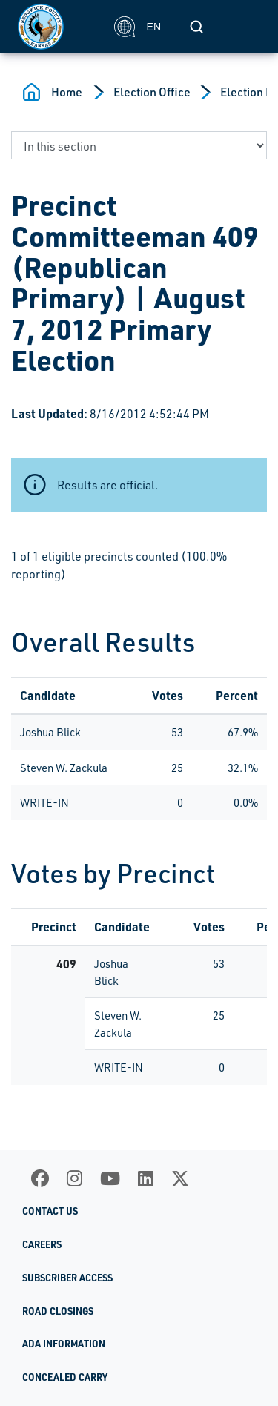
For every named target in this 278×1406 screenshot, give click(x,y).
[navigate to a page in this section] (139, 145)
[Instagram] (74, 1178)
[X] (180, 1178)
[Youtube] (110, 1178)
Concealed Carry (64, 1377)
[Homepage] (58, 26)
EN (137, 26)
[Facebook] (40, 1178)
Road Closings (57, 1311)
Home (66, 92)
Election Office (152, 92)
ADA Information (63, 1344)
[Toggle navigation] (244, 26)
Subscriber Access (67, 1278)
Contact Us (50, 1211)
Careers (42, 1244)
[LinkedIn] (145, 1178)
